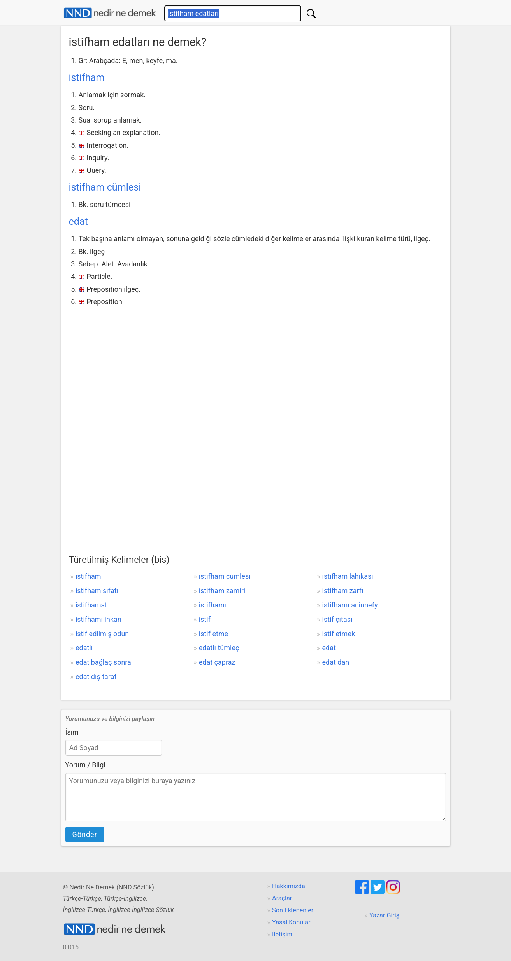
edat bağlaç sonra (103, 662)
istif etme (213, 634)
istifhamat (91, 605)
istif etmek (338, 634)
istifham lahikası (347, 576)
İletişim (282, 934)
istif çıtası (337, 619)
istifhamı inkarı (98, 619)
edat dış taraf (96, 676)
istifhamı (212, 605)
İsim (72, 732)
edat (78, 221)
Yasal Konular (291, 922)
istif (205, 619)
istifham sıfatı (97, 590)
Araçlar (282, 898)
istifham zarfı (342, 590)
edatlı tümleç (219, 648)
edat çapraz (217, 662)
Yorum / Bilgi (85, 765)
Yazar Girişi (385, 915)
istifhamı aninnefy (350, 605)
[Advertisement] (256, 366)
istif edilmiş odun (102, 634)
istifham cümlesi (105, 187)
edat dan (335, 662)
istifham (87, 77)
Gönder (84, 834)
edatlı (84, 648)
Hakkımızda (288, 886)
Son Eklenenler (292, 910)
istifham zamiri (222, 590)
